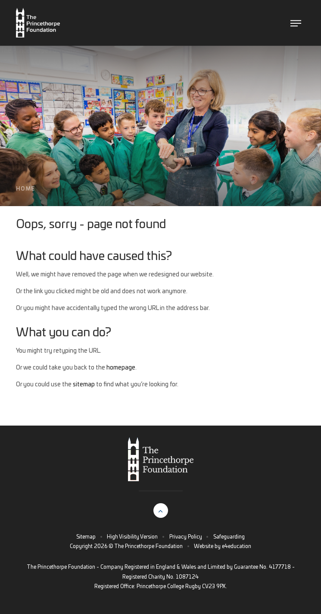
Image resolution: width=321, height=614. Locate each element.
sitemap (84, 385)
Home (25, 188)
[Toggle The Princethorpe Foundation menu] (296, 23)
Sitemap (86, 536)
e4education (236, 546)
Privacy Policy (185, 536)
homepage (120, 368)
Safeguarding (229, 536)
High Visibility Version (132, 536)
